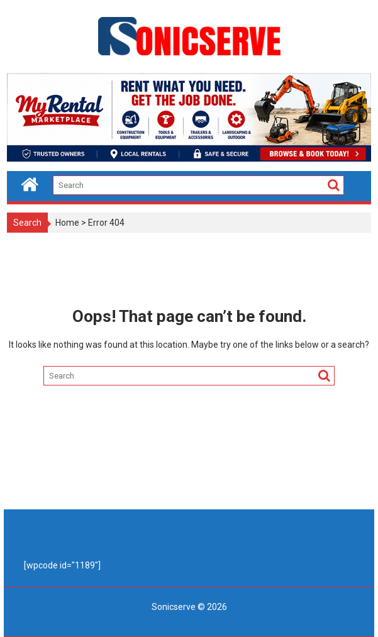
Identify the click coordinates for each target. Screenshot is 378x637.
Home (67, 223)
